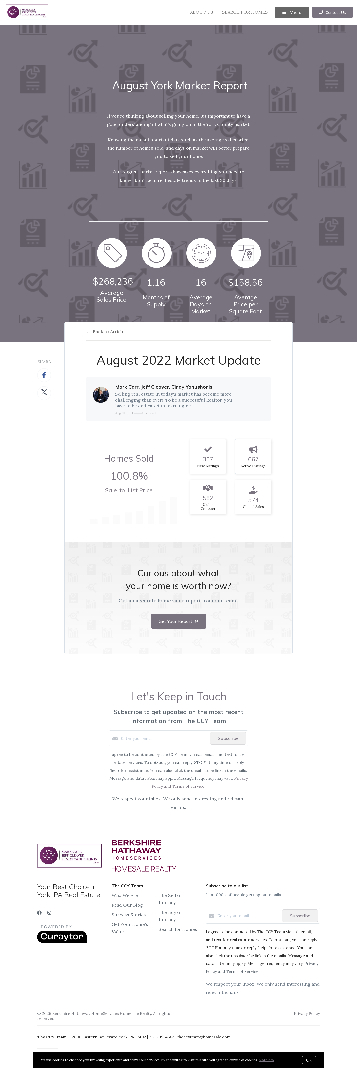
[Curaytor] (62, 941)
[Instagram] (49, 913)
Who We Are (125, 895)
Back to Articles (110, 331)
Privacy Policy (307, 1013)
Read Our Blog (127, 905)
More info (266, 1060)
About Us (201, 12)
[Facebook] (39, 913)
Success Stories (129, 915)
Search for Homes (245, 12)
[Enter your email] (164, 738)
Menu (292, 12)
